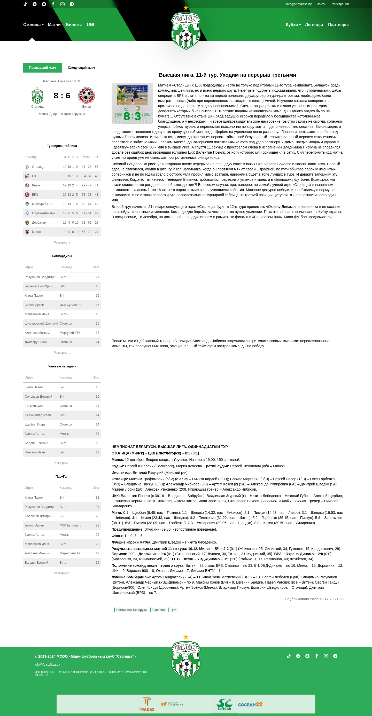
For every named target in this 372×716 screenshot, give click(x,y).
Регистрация (340, 4)
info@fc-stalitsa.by (299, 4)
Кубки (292, 24)
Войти (321, 4)
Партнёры (338, 24)
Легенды (314, 24)
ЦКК (173, 610)
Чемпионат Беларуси (131, 610)
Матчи (54, 24)
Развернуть (62, 242)
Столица (32, 24)
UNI (90, 24)
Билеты (74, 24)
